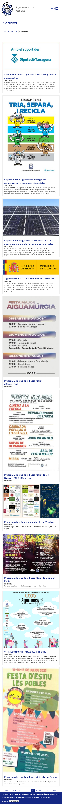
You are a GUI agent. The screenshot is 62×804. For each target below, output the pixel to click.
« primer (6, 790)
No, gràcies (14, 802)
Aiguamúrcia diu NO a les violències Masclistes (29, 278)
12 (47, 790)
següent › (54, 790)
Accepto (5, 802)
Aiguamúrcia (25, 9)
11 (43, 790)
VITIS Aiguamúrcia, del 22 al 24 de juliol (25, 651)
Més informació (45, 798)
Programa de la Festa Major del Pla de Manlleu (29, 522)
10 (40, 790)
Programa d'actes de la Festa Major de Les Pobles (30, 777)
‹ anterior (13, 790)
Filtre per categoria (9, 31)
